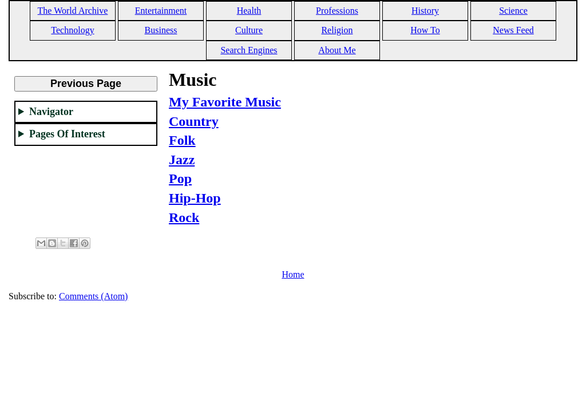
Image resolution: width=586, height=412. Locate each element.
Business (161, 30)
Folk (182, 140)
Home (293, 274)
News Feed (513, 30)
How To (425, 30)
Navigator (51, 111)
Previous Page (85, 83)
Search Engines (248, 50)
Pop (180, 178)
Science (513, 10)
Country (194, 121)
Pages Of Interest (67, 134)
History (425, 10)
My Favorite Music (225, 101)
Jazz (182, 159)
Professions (337, 10)
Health (249, 10)
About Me (336, 50)
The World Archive (73, 10)
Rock (184, 217)
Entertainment (161, 10)
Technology (72, 30)
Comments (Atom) (93, 296)
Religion (337, 30)
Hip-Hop (195, 198)
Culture (249, 30)
